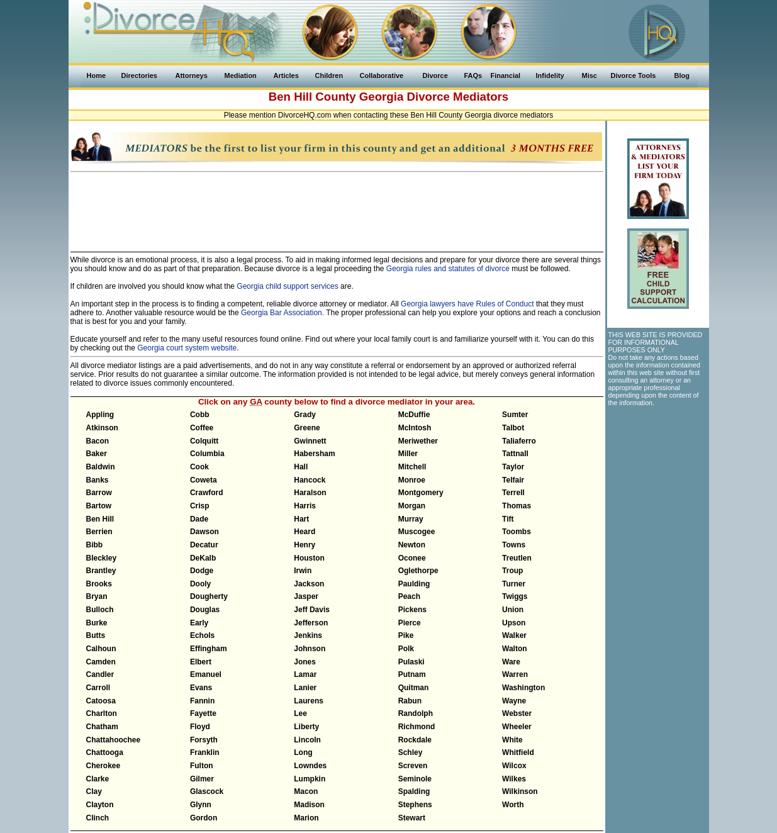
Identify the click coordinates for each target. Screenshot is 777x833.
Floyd (200, 726)
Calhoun (101, 648)
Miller (408, 453)
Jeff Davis (312, 609)
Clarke (97, 778)
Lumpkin (309, 778)
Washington (523, 687)
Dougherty (209, 596)
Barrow (99, 492)
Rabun (410, 700)
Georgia (381, 96)
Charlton (101, 713)
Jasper (306, 596)
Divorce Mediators (458, 96)
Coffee (201, 427)
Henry (304, 544)
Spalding (414, 791)
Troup (512, 570)
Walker (514, 635)
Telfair (513, 480)
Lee (300, 713)
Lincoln (307, 739)
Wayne (514, 700)
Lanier (305, 687)
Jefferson (311, 622)
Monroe (411, 480)
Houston (309, 558)
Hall (301, 466)
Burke (97, 622)
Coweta (203, 480)
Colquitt (204, 441)
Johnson (309, 648)
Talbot (513, 427)
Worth (512, 804)
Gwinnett (310, 441)
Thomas (516, 505)
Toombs (516, 531)
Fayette (203, 713)
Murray (410, 519)
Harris (305, 505)
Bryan (97, 596)
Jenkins (308, 635)
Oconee (412, 558)
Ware (511, 661)
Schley (410, 752)
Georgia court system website (187, 348)
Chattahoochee (113, 739)
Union (512, 609)
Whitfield (518, 752)
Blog (682, 75)
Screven (413, 765)
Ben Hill (100, 519)
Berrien (99, 531)
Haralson (310, 492)
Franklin (205, 752)
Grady (305, 414)
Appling (100, 414)
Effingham (208, 648)
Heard (304, 531)
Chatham (102, 726)
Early (199, 622)
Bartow (99, 505)
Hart (301, 519)
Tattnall (515, 453)
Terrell (513, 492)
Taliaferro (519, 441)
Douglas (205, 609)
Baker (96, 453)
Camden (101, 661)
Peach (409, 596)
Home (96, 75)
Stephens (415, 804)
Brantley (101, 570)
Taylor (513, 466)
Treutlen (517, 558)
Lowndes (310, 765)
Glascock (206, 791)
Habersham (314, 453)
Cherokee (103, 765)
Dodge (201, 570)
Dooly (200, 583)
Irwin (302, 570)
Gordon (203, 817)
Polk (406, 648)
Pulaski (411, 661)
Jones (305, 661)
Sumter (515, 414)
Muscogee (416, 531)
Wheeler (517, 726)
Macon (306, 791)
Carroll (98, 687)
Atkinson (102, 427)
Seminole (415, 778)
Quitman (413, 687)
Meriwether (418, 441)
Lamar (305, 674)
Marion (306, 817)
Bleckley (101, 558)
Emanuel (205, 674)
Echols (202, 635)
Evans (201, 687)
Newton (411, 544)
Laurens (308, 700)
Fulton (201, 765)
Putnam (412, 674)
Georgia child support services (287, 286)
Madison (309, 804)
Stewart (411, 817)
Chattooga (104, 752)
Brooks (99, 583)
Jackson (309, 583)
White (512, 739)
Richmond (416, 726)
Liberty (306, 726)
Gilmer (202, 778)
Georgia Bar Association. (282, 312)
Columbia (207, 453)
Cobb (200, 414)
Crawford (206, 492)
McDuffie (414, 414)
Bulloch (100, 609)
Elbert (200, 661)
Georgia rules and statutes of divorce (448, 268)
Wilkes (514, 778)
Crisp (200, 505)
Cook (199, 466)
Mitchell (412, 466)
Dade (199, 519)
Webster (517, 713)
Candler (100, 674)
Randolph (415, 713)
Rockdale (415, 739)
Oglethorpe (418, 570)
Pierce (409, 622)
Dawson (204, 531)
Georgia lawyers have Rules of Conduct (467, 303)
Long (303, 752)
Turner (513, 583)
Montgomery (421, 492)
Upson (513, 622)
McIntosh (415, 427)
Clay (94, 791)
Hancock (309, 480)
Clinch (97, 817)
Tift (507, 519)
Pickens (412, 609)
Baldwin (100, 466)
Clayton (100, 804)
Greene (307, 427)
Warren (515, 674)
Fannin (202, 700)
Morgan (411, 505)
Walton (514, 648)
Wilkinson (520, 791)
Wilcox (514, 765)
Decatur (204, 544)
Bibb (94, 544)
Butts (96, 635)
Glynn (200, 804)
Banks (97, 480)
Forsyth (204, 739)
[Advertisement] (337, 206)
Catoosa (101, 700)
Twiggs (514, 596)
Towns (513, 544)
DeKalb (203, 558)
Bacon (97, 441)
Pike (406, 635)
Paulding (414, 583)
